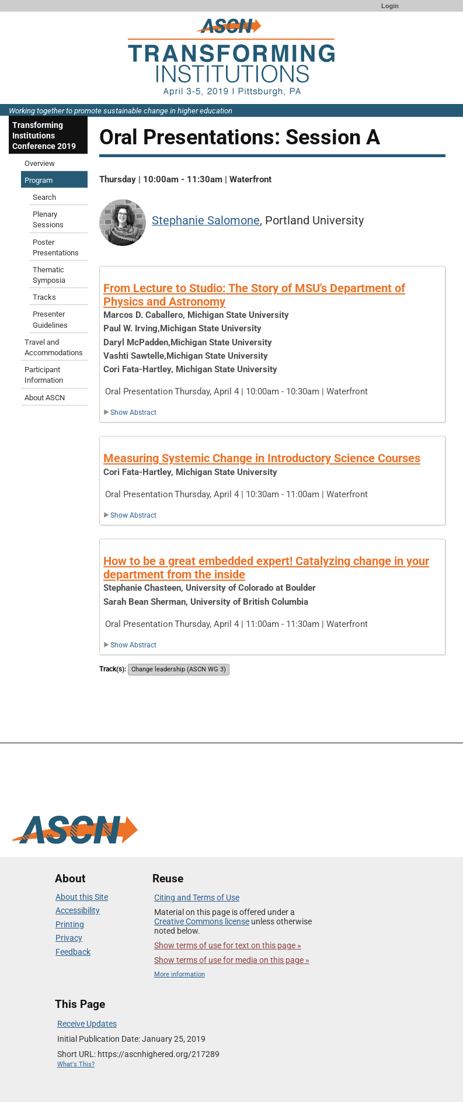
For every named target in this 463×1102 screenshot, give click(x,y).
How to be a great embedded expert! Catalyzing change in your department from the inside (266, 567)
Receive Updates (87, 1023)
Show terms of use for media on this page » (231, 960)
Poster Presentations (56, 247)
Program (39, 180)
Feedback (72, 952)
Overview (40, 163)
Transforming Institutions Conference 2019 (44, 135)
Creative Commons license (201, 921)
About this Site (81, 897)
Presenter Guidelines (50, 319)
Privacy (68, 937)
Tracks (44, 297)
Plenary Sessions (48, 219)
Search (44, 197)
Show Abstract (129, 412)
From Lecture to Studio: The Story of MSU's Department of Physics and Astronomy (254, 295)
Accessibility (77, 910)
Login (390, 5)
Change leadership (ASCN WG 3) (178, 669)
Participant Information (44, 374)
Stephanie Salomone (206, 220)
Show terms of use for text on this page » (227, 945)
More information (179, 974)
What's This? (76, 1064)
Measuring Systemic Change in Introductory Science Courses (261, 458)
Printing (69, 924)
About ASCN (45, 397)
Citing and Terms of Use (196, 897)
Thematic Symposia (49, 275)
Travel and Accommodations (54, 347)
